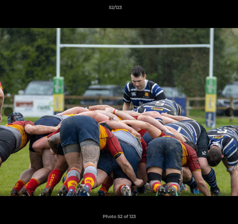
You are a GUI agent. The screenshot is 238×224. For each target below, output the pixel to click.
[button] (215, 9)
